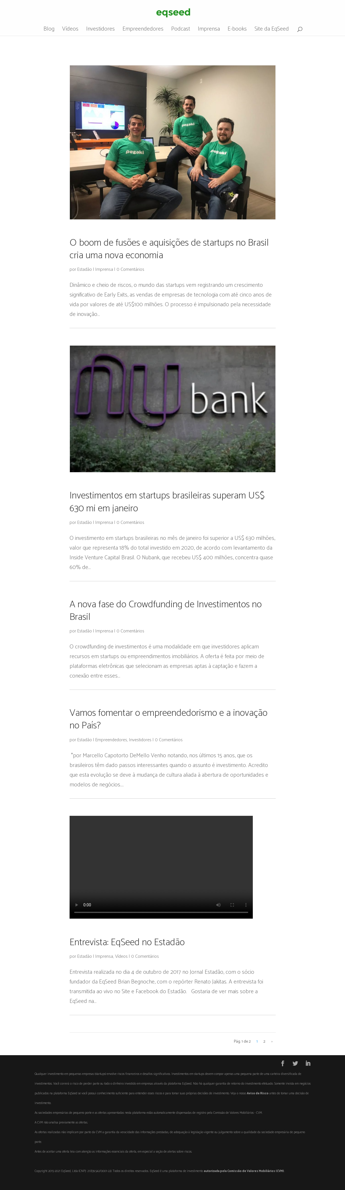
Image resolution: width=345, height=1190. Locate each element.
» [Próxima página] (272, 1041)
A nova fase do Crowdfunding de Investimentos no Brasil (166, 611)
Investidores (100, 30)
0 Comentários (130, 269)
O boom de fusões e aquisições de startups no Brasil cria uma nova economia (169, 249)
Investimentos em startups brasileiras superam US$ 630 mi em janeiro (167, 502)
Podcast (180, 30)
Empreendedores (143, 30)
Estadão (84, 269)
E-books (237, 30)
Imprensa (209, 30)
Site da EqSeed (272, 30)
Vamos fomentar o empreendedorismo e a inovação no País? (168, 719)
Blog (49, 30)
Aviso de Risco (258, 1093)
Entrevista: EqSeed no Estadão (127, 942)
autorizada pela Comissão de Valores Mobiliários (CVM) (244, 1171)
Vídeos (70, 30)
